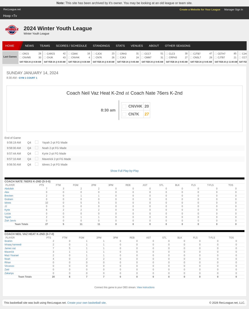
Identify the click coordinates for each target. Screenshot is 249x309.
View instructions (146, 287)
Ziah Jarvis (10, 220)
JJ (6, 206)
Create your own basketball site (86, 302)
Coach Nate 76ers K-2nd (156, 93)
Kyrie (45, 153)
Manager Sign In (233, 9)
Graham (9, 199)
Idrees (46, 164)
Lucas (8, 213)
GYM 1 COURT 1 (28, 78)
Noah (45, 148)
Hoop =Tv (10, 15)
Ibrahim (8, 241)
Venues (137, 45)
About (154, 45)
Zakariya (9, 273)
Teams (45, 45)
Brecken (9, 195)
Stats (120, 45)
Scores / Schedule (71, 45)
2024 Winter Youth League (58, 28)
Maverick (47, 159)
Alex (7, 192)
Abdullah (9, 188)
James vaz (10, 248)
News (29, 45)
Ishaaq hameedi (13, 244)
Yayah (46, 142)
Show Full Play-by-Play (124, 170)
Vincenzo (9, 266)
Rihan (8, 262)
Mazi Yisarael (12, 255)
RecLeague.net (12, 9)
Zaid (7, 269)
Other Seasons (177, 45)
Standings (101, 45)
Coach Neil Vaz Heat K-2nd (95, 93)
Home (9, 45)
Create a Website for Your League (200, 9)
